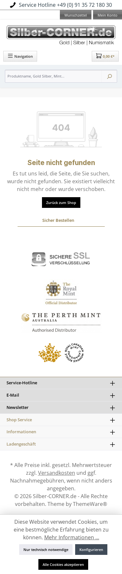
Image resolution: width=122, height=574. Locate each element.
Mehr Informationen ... (71, 537)
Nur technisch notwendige (45, 549)
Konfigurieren (91, 549)
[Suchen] (109, 76)
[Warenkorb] (105, 56)
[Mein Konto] (107, 15)
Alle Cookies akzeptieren (63, 564)
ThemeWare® (90, 504)
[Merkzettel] (75, 15)
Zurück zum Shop (61, 202)
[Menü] (20, 56)
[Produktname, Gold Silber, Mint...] (53, 76)
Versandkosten (56, 472)
